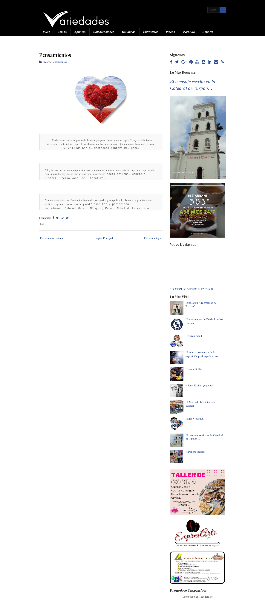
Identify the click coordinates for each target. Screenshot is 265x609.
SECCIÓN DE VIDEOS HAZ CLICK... (192, 289)
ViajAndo (189, 31)
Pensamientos (55, 54)
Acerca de (49, 39)
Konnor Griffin (194, 369)
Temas (62, 31)
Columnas (129, 31)
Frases (46, 61)
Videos (170, 31)
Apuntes (80, 31)
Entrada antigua (153, 238)
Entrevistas (150, 31)
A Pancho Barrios (196, 451)
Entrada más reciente (52, 238)
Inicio (46, 31)
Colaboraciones (103, 31)
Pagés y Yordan (194, 418)
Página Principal (104, 238)
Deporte (208, 31)
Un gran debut (194, 335)
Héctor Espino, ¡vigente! (199, 385)
